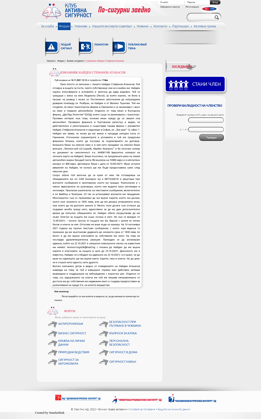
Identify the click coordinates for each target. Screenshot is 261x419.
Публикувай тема (137, 46)
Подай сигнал (66, 46)
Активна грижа (205, 26)
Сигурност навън (122, 362)
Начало (50, 61)
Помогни (101, 45)
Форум (64, 26)
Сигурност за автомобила (68, 362)
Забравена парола (170, 6)
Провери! (211, 137)
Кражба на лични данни (71, 343)
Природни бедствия (73, 352)
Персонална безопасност (119, 343)
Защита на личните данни (174, 409)
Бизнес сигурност (75, 61)
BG (206, 9)
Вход (215, 2)
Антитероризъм (70, 324)
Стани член (206, 84)
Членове (81, 26)
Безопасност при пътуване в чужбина (125, 324)
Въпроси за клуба (123, 333)
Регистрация (192, 6)
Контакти (160, 26)
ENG (212, 9)
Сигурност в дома (123, 352)
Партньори (180, 26)
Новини (142, 26)
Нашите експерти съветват (112, 26)
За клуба (47, 26)
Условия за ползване (142, 409)
